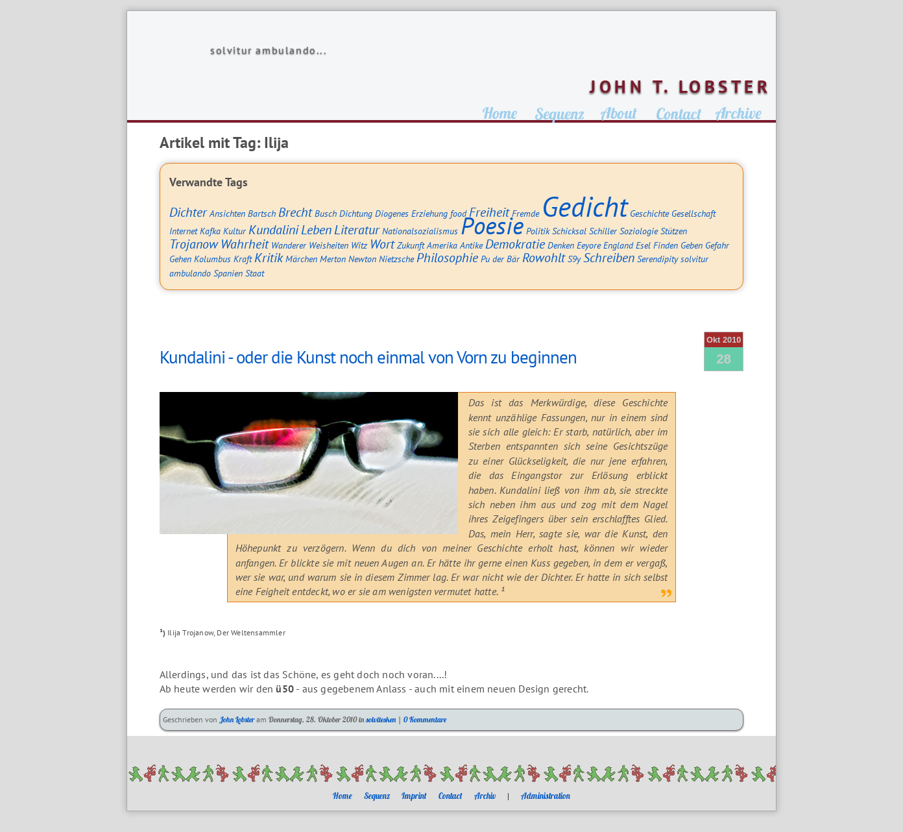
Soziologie (639, 231)
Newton (362, 258)
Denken (561, 245)
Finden (665, 245)
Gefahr (717, 245)
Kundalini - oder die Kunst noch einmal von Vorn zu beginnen (368, 357)
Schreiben (608, 257)
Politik (537, 231)
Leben (316, 229)
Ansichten (227, 213)
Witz (359, 245)
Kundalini (273, 229)
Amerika (442, 245)
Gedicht (584, 206)
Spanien (228, 273)
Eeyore (589, 245)
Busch (326, 213)
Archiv (485, 795)
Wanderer (288, 245)
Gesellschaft (693, 213)
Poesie (492, 225)
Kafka (210, 231)
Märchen (301, 258)
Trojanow (193, 243)
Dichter (188, 212)
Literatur (356, 229)
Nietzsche (396, 258)
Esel (643, 245)
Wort (382, 243)
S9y (574, 258)
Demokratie (515, 243)
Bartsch (262, 213)
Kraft (243, 258)
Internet (183, 231)
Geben (691, 245)
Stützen (673, 231)
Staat (254, 273)
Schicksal (569, 231)
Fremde (525, 213)
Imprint (414, 795)
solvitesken (381, 719)
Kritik (268, 257)
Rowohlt (543, 257)
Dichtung (355, 213)
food (458, 213)
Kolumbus (212, 258)
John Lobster (236, 719)
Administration (545, 795)
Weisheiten (328, 245)
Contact (451, 795)
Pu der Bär (500, 258)
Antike (471, 245)
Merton (333, 258)
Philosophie (447, 257)
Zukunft (410, 245)
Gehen (180, 258)
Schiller (603, 231)
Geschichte (649, 213)
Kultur (234, 231)
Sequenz (377, 795)
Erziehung (429, 213)
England (618, 245)
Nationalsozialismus (420, 231)
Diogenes (392, 213)
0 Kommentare (424, 719)
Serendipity (657, 258)
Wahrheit (245, 243)
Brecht (295, 212)
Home (342, 795)
